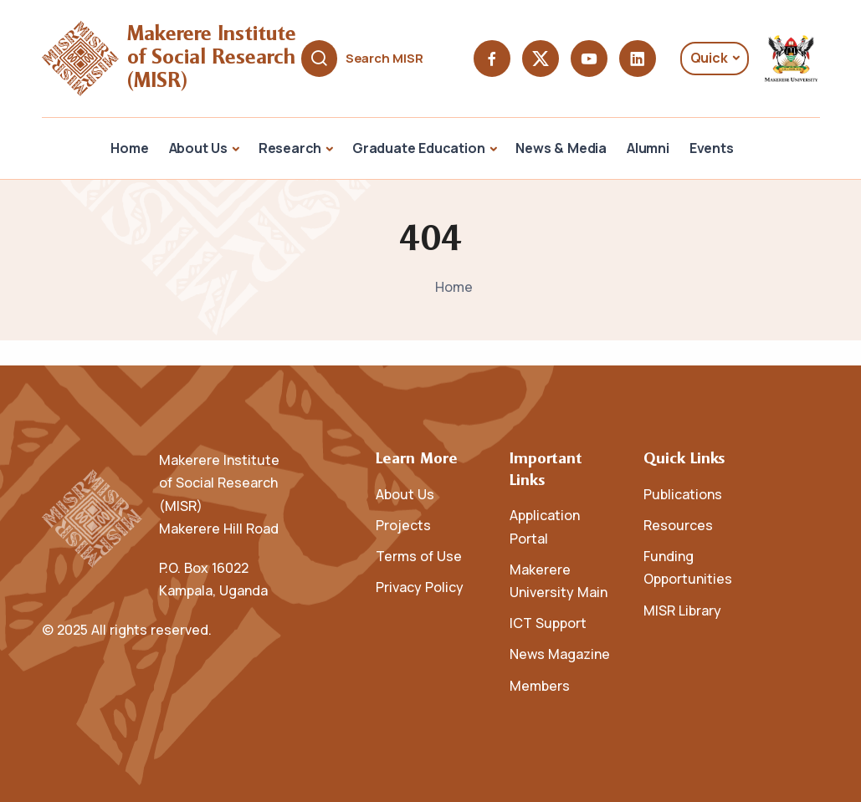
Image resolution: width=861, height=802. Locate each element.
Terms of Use (419, 556)
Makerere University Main (558, 580)
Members (540, 686)
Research (290, 148)
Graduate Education (418, 148)
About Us (198, 148)
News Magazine (560, 654)
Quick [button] (709, 58)
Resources (678, 525)
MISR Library (682, 610)
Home (129, 148)
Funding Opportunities (687, 567)
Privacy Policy (420, 587)
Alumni (648, 148)
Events (711, 148)
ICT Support (548, 623)
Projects (403, 525)
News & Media (561, 148)
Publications (682, 494)
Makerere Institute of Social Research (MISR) (214, 58)
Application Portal (545, 526)
